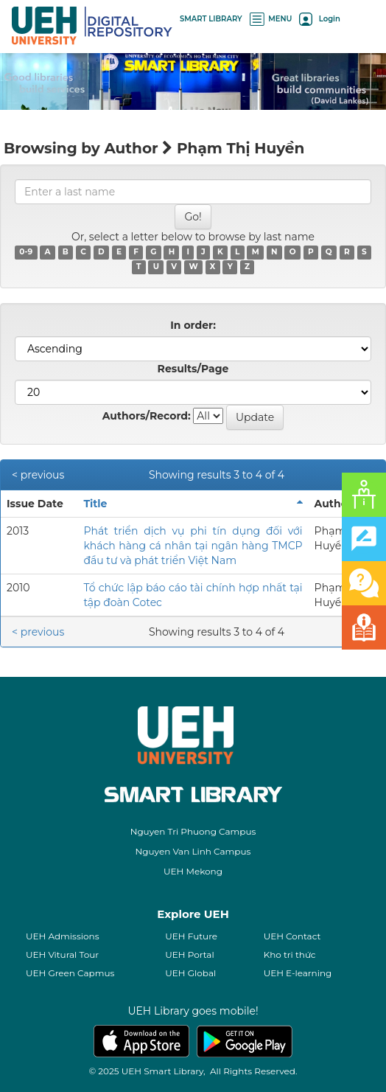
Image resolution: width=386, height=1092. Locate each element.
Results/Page (193, 368)
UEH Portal (189, 954)
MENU (271, 19)
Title (95, 503)
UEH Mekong (193, 871)
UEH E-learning (298, 972)
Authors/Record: (146, 415)
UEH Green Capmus (70, 972)
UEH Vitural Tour (62, 954)
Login (319, 19)
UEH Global (190, 972)
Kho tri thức (290, 954)
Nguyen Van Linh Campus (193, 851)
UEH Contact (292, 936)
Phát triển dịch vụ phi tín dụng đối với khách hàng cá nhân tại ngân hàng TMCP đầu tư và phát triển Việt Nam (192, 545)
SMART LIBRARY (211, 19)
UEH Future (191, 936)
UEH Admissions (62, 936)
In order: (193, 325)
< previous (38, 474)
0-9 (25, 252)
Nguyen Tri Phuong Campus (193, 831)
